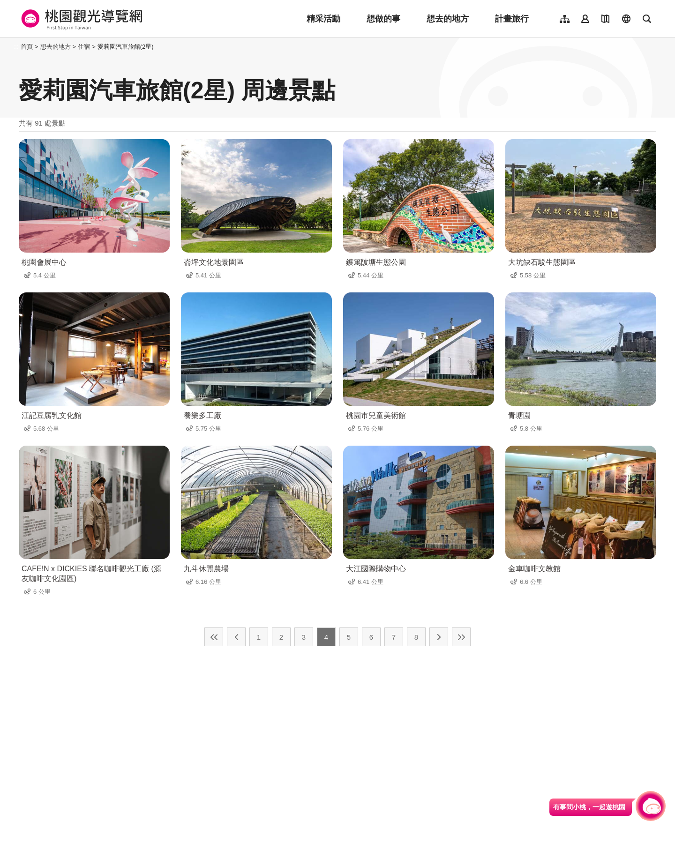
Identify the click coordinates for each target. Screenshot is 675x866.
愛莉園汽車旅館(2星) (126, 46)
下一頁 (438, 636)
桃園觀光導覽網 (80, 18)
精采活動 (323, 18)
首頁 (27, 46)
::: (16, 46)
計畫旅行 (512, 18)
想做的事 (383, 18)
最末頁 (461, 636)
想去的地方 (448, 18)
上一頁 (236, 636)
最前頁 (213, 636)
